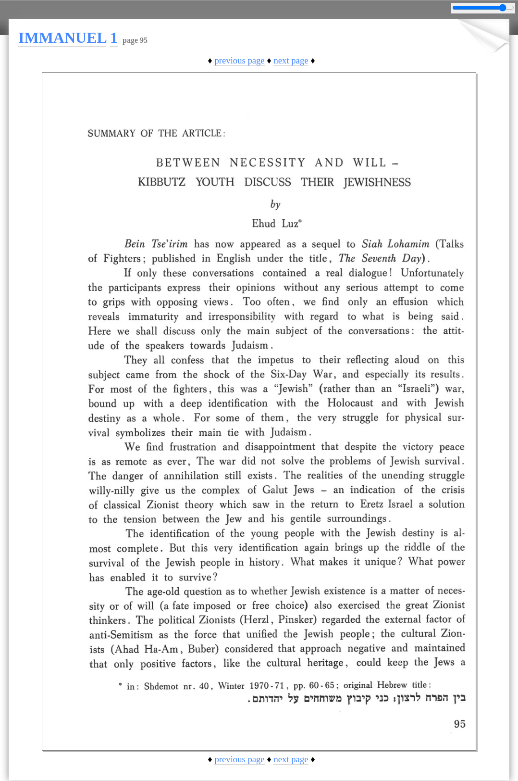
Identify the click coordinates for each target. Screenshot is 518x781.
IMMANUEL (62, 37)
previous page (239, 60)
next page (290, 60)
